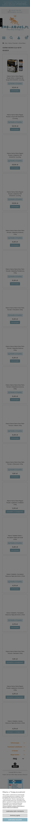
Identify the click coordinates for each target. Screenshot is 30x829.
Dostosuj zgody (15, 815)
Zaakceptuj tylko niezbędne (15, 811)
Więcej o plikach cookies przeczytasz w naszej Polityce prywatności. (13, 806)
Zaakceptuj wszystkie (15, 819)
